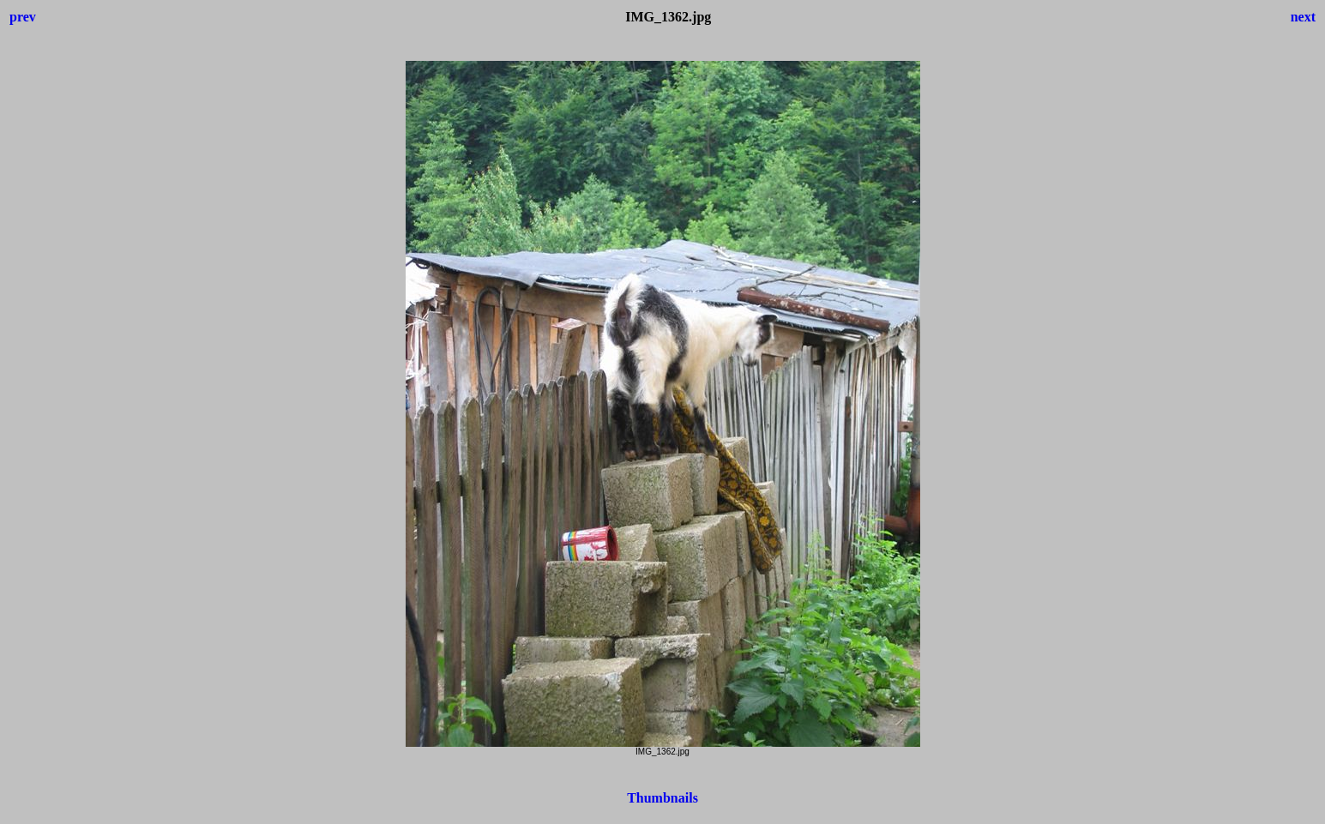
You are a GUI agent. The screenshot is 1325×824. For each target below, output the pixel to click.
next (1303, 16)
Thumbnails (662, 798)
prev (22, 16)
